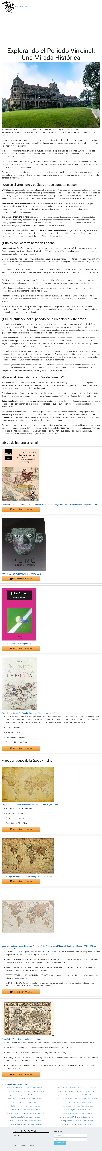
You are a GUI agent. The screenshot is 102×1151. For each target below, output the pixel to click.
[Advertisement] (51, 29)
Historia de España (21, 6)
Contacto (16, 1136)
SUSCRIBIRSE (60, 1143)
